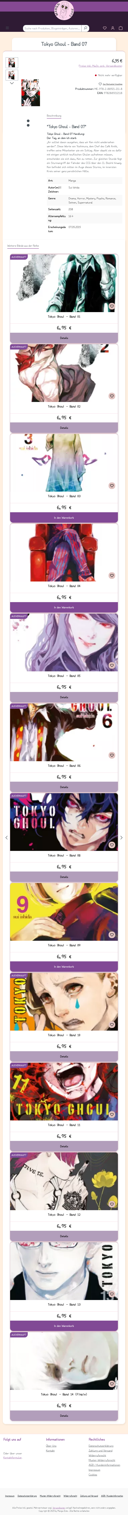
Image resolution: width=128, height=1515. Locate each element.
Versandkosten (59, 1507)
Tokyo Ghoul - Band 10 (64, 1035)
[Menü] (7, 28)
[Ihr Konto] (113, 28)
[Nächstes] (11, 82)
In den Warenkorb (64, 518)
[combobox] (52, 28)
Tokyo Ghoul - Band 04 (64, 586)
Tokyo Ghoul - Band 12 (64, 1215)
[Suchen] (85, 28)
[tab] (54, 116)
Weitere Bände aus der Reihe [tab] (23, 245)
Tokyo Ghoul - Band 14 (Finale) (64, 1394)
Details (64, 338)
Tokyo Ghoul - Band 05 (64, 676)
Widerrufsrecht (97, 1455)
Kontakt (50, 1450)
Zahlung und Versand (100, 1450)
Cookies (93, 1474)
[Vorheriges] (6, 837)
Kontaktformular (12, 1457)
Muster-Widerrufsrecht (102, 1460)
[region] (22, 92)
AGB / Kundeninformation (112, 1495)
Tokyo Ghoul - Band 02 (64, 406)
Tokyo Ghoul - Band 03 (64, 496)
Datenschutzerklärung (101, 1446)
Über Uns (51, 1446)
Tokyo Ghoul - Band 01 (64, 317)
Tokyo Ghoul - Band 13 (64, 1304)
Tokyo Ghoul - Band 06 (64, 766)
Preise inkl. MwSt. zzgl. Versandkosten (100, 66)
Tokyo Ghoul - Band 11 (64, 1125)
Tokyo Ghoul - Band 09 (64, 945)
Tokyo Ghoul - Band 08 (64, 855)
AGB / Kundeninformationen (104, 1465)
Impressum (94, 1470)
